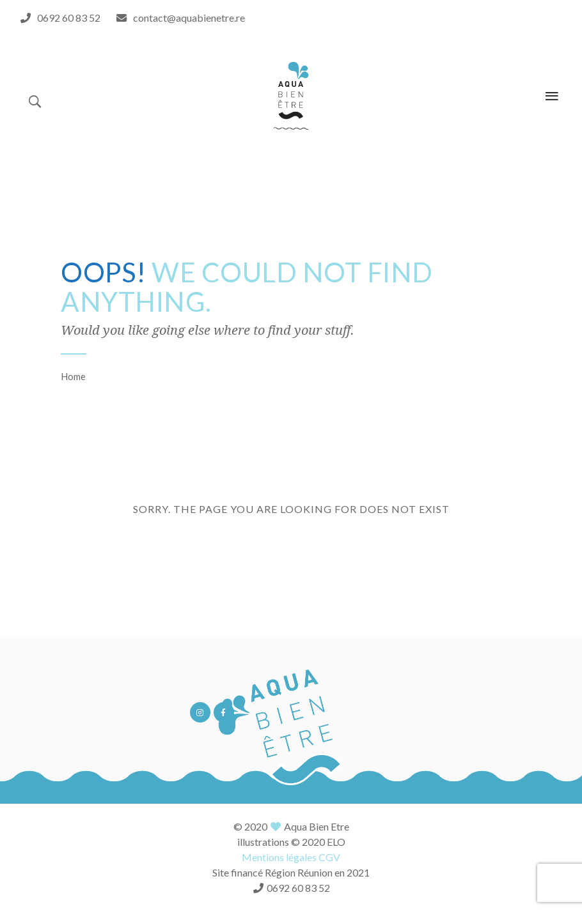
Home (73, 376)
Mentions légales (279, 857)
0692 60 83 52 (68, 17)
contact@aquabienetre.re (189, 17)
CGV (329, 857)
